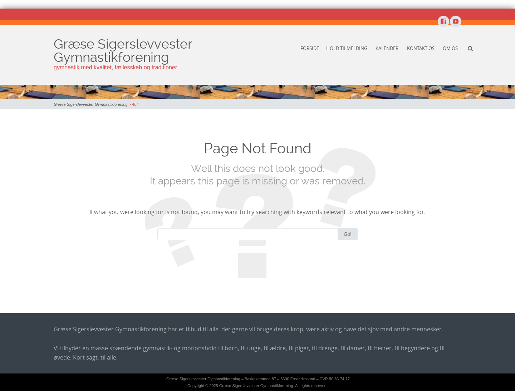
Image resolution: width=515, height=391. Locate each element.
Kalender (387, 48)
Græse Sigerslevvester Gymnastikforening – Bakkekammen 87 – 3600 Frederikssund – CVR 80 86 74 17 (258, 379)
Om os (450, 48)
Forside (309, 48)
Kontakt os (421, 48)
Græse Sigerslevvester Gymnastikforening (123, 50)
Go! (348, 234)
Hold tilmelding (346, 48)
